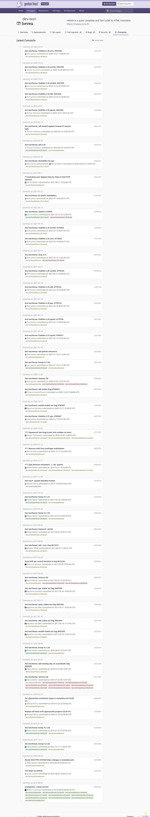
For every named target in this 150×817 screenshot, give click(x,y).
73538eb (97, 225)
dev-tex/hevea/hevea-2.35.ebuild (61, 215)
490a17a (97, 125)
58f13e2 (97, 315)
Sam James (31, 53)
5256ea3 (97, 209)
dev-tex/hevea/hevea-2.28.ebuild (76, 575)
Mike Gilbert (32, 752)
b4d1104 (97, 537)
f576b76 (97, 474)
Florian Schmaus (34, 130)
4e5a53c (97, 159)
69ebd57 (97, 299)
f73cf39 (97, 236)
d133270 (97, 143)
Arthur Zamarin (33, 69)
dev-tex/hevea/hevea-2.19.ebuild (76, 673)
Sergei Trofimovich (35, 429)
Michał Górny (32, 445)
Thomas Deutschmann (36, 387)
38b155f (97, 175)
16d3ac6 (97, 638)
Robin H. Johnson (34, 556)
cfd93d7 (97, 701)
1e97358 (97, 612)
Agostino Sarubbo (34, 403)
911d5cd (97, 580)
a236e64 (97, 490)
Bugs (90, 32)
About (81, 10)
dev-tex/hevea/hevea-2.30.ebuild (76, 379)
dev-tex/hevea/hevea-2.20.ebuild (36, 675)
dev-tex (29, 19)
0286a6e (97, 506)
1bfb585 (97, 749)
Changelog (120, 32)
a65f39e (97, 410)
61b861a (97, 553)
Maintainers (44, 10)
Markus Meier (33, 540)
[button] (109, 4)
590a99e (97, 373)
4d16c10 (97, 654)
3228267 (97, 622)
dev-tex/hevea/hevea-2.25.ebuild (59, 678)
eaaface (97, 760)
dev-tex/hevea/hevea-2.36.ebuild (36, 56)
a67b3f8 (97, 67)
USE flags (56, 10)
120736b (97, 331)
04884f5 (97, 569)
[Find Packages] (122, 11)
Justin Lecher (32, 762)
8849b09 (97, 688)
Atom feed (97, 40)
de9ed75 (97, 82)
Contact (130, 805)
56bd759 (97, 776)
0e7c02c (97, 667)
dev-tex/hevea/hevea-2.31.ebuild (53, 257)
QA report (55, 32)
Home (20, 10)
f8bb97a (97, 268)
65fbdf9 (97, 384)
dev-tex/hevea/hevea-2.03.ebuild (53, 575)
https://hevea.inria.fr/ (78, 23)
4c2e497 (97, 194)
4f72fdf (97, 426)
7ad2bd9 (97, 109)
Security (105, 32)
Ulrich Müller (32, 180)
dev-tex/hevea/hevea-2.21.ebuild (59, 675)
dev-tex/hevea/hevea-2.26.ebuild (82, 678)
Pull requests (73, 32)
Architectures (69, 10)
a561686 (97, 596)
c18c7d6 (97, 283)
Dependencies (39, 32)
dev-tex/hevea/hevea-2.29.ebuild (53, 379)
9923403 (97, 733)
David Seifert (56, 162)
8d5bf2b (97, 442)
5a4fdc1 (97, 252)
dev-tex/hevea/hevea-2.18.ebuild (53, 673)
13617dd (97, 51)
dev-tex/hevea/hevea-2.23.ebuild (36, 678)
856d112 (97, 93)
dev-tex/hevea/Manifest (56, 149)
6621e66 (97, 522)
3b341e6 (97, 358)
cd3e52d (97, 400)
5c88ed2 (97, 717)
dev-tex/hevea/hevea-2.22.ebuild (82, 675)
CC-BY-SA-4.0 (85, 810)
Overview (23, 32)
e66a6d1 (97, 347)
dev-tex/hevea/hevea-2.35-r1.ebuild (37, 165)
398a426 (97, 458)
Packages (31, 10)
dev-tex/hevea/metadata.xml (35, 183)
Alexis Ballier (32, 492)
